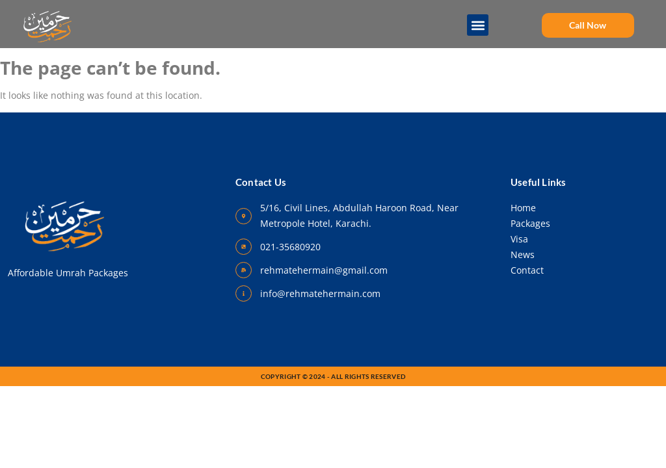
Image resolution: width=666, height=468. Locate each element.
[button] (478, 25)
